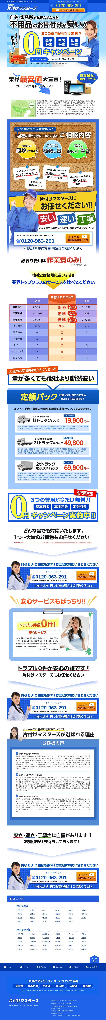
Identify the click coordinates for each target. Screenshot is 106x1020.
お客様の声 (75, 967)
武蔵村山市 (46, 941)
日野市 (58, 938)
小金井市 (46, 938)
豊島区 (58, 918)
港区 (44, 910)
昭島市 (83, 934)
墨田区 (20, 914)
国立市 (83, 938)
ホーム (9, 967)
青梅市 (71, 945)
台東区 (83, 910)
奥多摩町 (84, 949)
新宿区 (58, 910)
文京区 (71, 910)
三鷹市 (58, 934)
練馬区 (32, 921)
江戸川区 (71, 921)
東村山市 (20, 945)
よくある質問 (92, 967)
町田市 (32, 938)
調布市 (20, 938)
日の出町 (59, 949)
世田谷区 (84, 914)
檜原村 (71, 949)
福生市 (83, 945)
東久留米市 (59, 945)
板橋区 (20, 921)
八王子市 (20, 934)
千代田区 (20, 910)
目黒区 (58, 914)
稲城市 (71, 941)
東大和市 (33, 941)
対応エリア (42, 967)
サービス (26, 967)
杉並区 (45, 918)
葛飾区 (58, 921)
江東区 (32, 914)
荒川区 (83, 918)
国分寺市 (71, 938)
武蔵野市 (46, 934)
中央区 (32, 910)
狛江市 (20, 941)
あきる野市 (34, 949)
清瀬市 (45, 945)
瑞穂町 (45, 949)
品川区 (45, 914)
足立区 (45, 921)
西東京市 (33, 945)
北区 (70, 918)
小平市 (83, 941)
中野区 (32, 918)
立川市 (32, 934)
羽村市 (20, 949)
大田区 (71, 914)
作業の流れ (59, 967)
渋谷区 (20, 918)
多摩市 (58, 941)
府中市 (71, 934)
